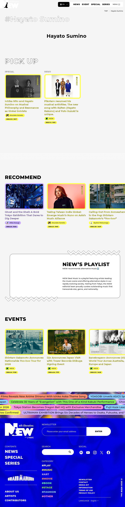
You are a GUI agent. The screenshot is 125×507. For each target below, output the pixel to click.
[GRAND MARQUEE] (21, 478)
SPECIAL (95, 4)
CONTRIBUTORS (15, 500)
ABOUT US (12, 491)
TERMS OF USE (86, 490)
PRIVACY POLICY (87, 493)
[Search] (58, 452)
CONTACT (83, 482)
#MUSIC (47, 469)
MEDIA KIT (84, 485)
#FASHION (49, 491)
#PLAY (46, 465)
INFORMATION (86, 488)
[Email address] (64, 431)
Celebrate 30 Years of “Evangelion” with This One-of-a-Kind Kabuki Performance (63, 401)
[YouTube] (88, 453)
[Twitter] (101, 453)
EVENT (85, 4)
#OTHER (47, 496)
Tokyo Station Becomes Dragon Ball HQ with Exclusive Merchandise (58, 407)
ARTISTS (10, 496)
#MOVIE (47, 478)
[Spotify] (81, 453)
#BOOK (47, 483)
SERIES (106, 4)
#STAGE (47, 487)
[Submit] (70, 452)
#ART (45, 474)
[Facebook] (108, 453)
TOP (106, 11)
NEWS (76, 4)
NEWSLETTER (49, 424)
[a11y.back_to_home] (10, 5)
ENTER (98, 431)
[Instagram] (94, 453)
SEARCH (46, 446)
